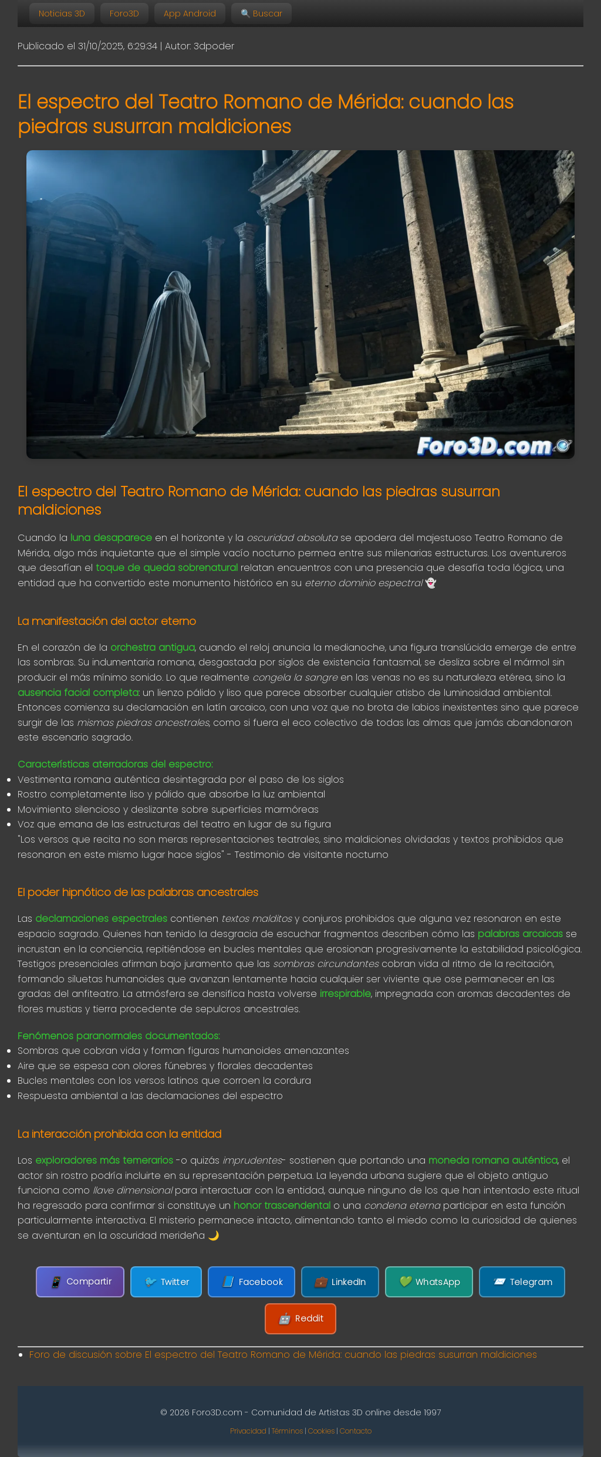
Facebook (251, 1281)
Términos (287, 1431)
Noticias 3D (62, 13)
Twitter (166, 1281)
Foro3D (124, 13)
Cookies (321, 1431)
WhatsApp (429, 1281)
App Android (190, 13)
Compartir (80, 1282)
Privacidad (248, 1431)
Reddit (300, 1318)
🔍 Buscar (261, 13)
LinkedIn (340, 1281)
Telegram (522, 1281)
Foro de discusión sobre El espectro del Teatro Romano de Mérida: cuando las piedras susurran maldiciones (283, 1354)
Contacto (356, 1431)
